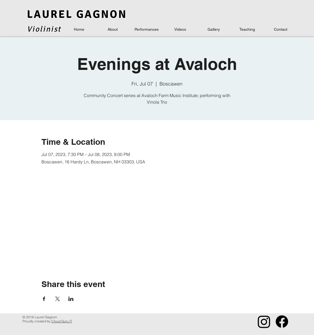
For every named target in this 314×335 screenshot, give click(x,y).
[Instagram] (264, 321)
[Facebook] (282, 321)
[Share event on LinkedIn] (71, 299)
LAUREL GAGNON (77, 14)
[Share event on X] (57, 299)
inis (50, 29)
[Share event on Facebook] (44, 299)
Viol (35, 29)
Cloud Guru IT (61, 321)
